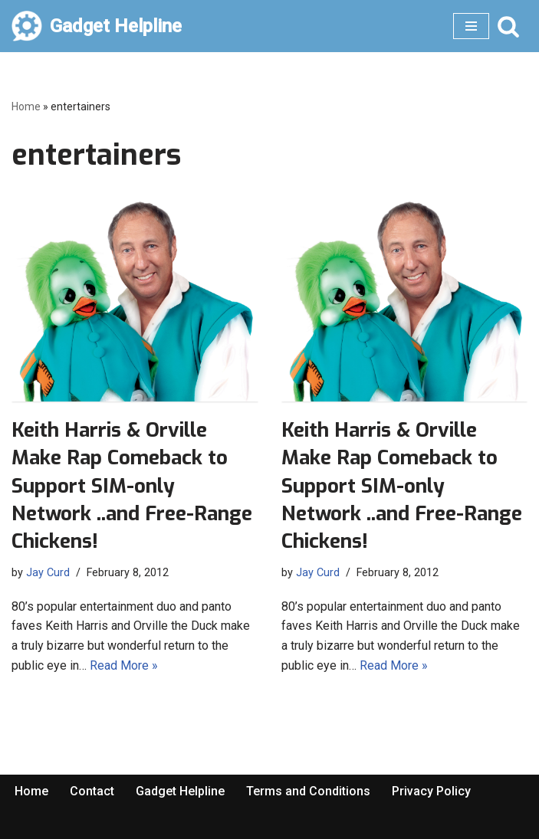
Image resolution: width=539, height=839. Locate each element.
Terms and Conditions (308, 791)
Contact (92, 791)
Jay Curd (48, 572)
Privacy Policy (431, 791)
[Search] (508, 26)
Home (26, 106)
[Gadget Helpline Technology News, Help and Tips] (97, 26)
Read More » (124, 665)
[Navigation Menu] (471, 26)
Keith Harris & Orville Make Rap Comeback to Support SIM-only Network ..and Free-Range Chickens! (132, 486)
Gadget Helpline (180, 791)
